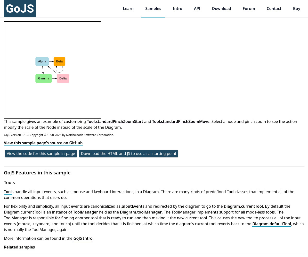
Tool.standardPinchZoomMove (180, 121)
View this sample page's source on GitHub (43, 143)
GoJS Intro (83, 238)
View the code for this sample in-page (41, 153)
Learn (128, 8)
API (197, 8)
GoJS (20, 9)
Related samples (19, 247)
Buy (296, 8)
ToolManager (85, 212)
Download (221, 8)
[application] (52, 70)
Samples (153, 8)
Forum (249, 8)
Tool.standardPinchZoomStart (115, 121)
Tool (8, 191)
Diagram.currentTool (243, 206)
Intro (177, 8)
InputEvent (132, 206)
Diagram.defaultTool (271, 223)
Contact (274, 8)
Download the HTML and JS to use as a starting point (129, 153)
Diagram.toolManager (141, 212)
